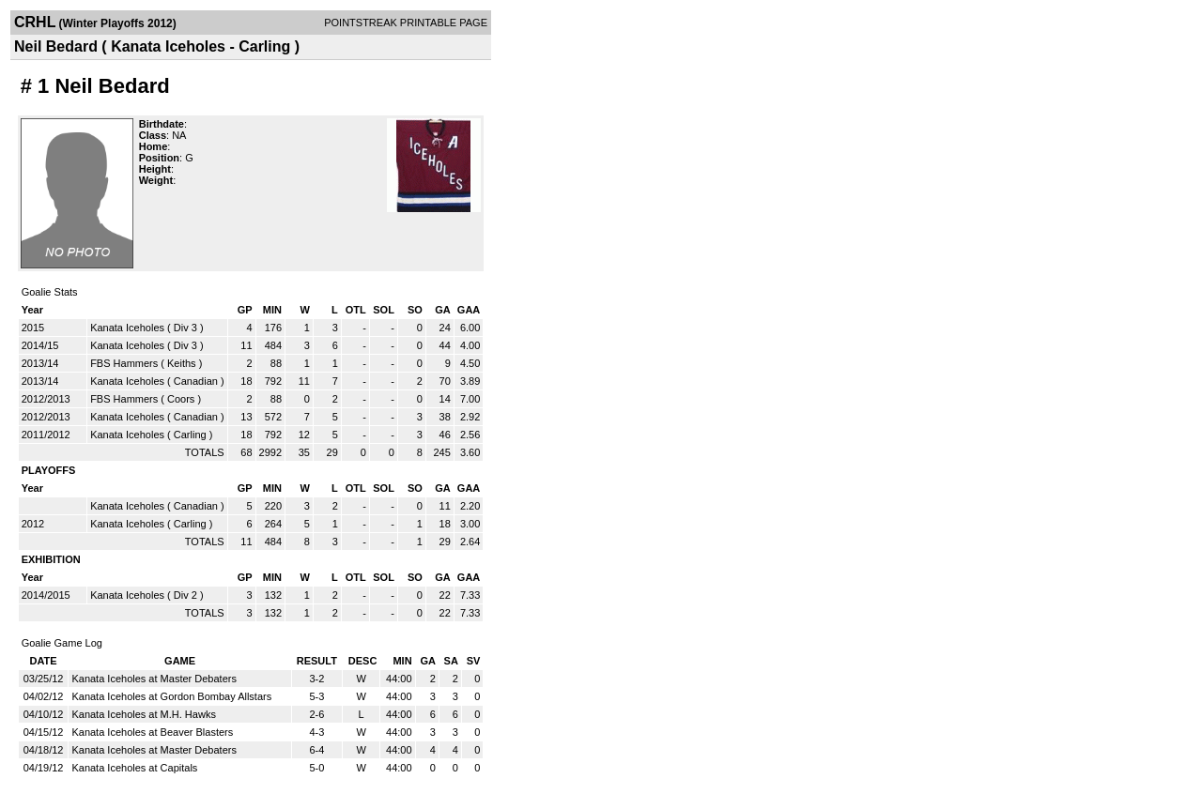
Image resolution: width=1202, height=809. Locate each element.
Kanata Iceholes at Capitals (134, 767)
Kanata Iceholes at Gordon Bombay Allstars (171, 696)
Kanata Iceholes (127, 327)
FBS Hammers (124, 363)
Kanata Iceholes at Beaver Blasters (152, 732)
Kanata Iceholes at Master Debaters (153, 678)
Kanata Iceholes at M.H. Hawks (143, 714)
